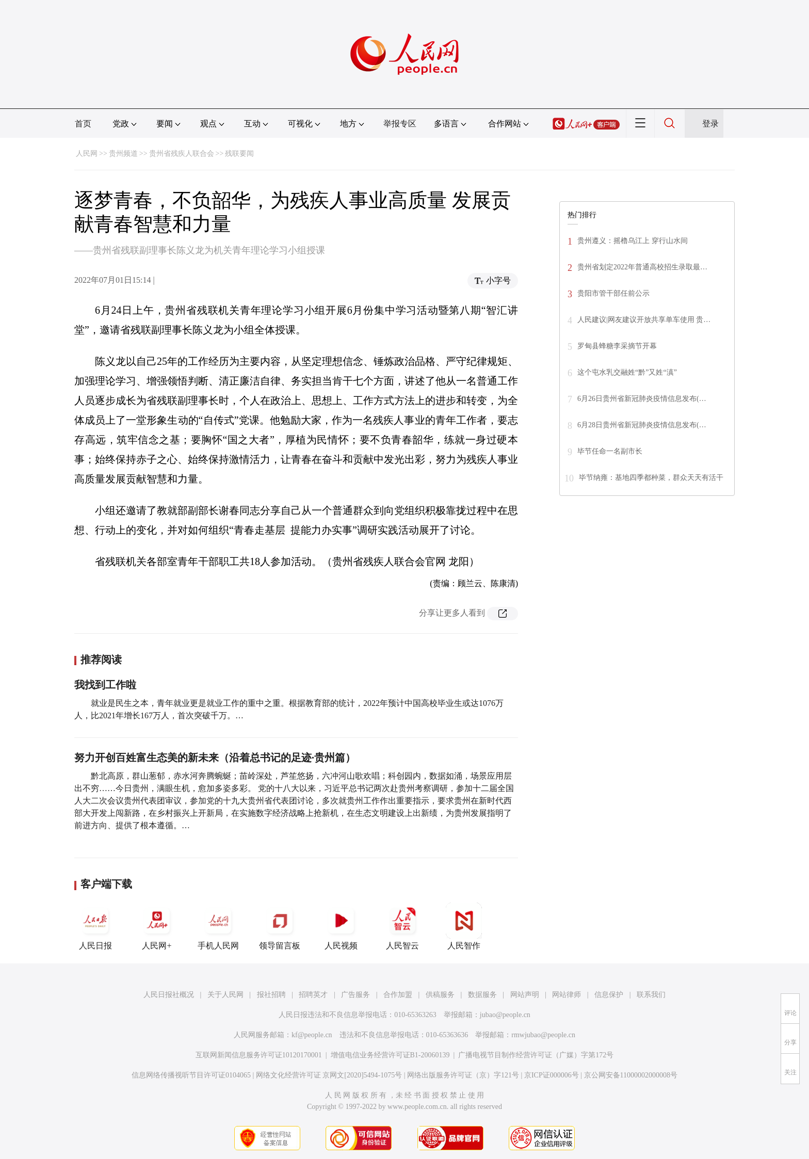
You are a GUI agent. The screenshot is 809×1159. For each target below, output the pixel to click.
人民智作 (464, 926)
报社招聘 (271, 995)
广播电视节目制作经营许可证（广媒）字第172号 (535, 1055)
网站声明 (524, 995)
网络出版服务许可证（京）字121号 (463, 1075)
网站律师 (566, 995)
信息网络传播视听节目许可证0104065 (191, 1075)
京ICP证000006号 (551, 1075)
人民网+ (157, 926)
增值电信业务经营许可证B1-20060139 (390, 1055)
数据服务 (482, 995)
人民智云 (402, 926)
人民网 (87, 153)
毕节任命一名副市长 (609, 451)
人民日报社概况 (168, 995)
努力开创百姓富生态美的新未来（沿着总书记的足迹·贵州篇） (214, 757)
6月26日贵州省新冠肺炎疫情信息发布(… (641, 399)
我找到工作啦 (105, 684)
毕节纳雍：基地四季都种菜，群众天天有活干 (651, 477)
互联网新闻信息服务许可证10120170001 (259, 1055)
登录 (710, 123)
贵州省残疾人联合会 (181, 153)
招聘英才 (313, 995)
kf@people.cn (312, 1035)
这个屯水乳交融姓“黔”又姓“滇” (627, 372)
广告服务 (355, 995)
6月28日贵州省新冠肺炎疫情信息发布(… (641, 425)
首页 (83, 123)
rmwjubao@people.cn (543, 1035)
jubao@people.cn (505, 1015)
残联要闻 (239, 153)
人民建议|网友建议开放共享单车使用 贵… (643, 320)
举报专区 (399, 123)
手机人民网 (218, 926)
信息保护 (608, 995)
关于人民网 (225, 995)
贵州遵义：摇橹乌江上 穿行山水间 (632, 241)
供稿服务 (440, 995)
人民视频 (341, 926)
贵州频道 (123, 153)
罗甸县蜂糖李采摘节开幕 (617, 346)
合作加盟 (397, 995)
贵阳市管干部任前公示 (613, 293)
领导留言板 (279, 926)
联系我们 (651, 995)
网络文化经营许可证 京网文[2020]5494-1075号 (329, 1075)
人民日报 (95, 926)
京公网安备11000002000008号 (630, 1075)
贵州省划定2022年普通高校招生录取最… (642, 267)
